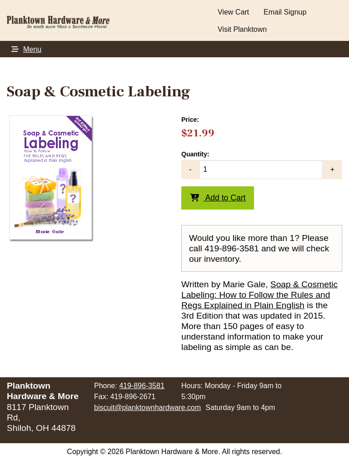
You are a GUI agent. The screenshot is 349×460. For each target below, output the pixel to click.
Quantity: (261, 164)
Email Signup (285, 12)
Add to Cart (218, 197)
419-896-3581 (142, 386)
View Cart (233, 12)
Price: (190, 119)
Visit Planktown (242, 29)
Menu (24, 49)
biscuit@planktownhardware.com (147, 407)
